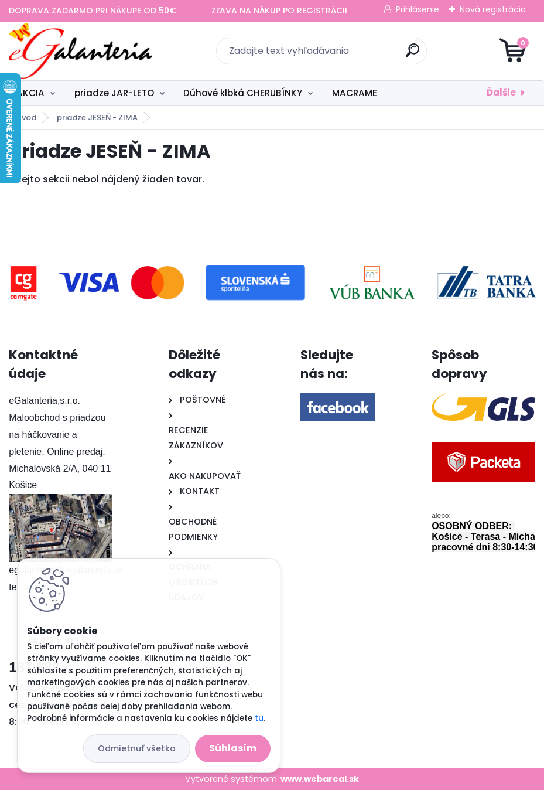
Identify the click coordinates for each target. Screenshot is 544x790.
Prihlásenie (417, 9)
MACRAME (354, 93)
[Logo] (80, 51)
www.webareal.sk (319, 779)
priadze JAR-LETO (114, 93)
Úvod (26, 117)
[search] (412, 54)
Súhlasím (232, 748)
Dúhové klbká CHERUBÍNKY (242, 93)
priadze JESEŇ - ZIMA (97, 117)
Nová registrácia (493, 9)
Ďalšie (501, 92)
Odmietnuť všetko (137, 748)
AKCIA (30, 93)
